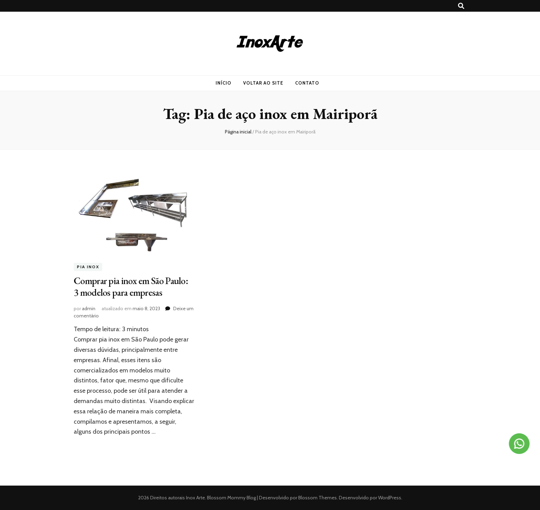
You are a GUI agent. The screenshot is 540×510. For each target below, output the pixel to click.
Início (223, 83)
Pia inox (88, 267)
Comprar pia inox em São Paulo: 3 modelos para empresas (131, 286)
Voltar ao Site (263, 83)
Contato (307, 83)
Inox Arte (195, 498)
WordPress (389, 498)
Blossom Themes (317, 498)
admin (88, 308)
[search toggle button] (461, 6)
